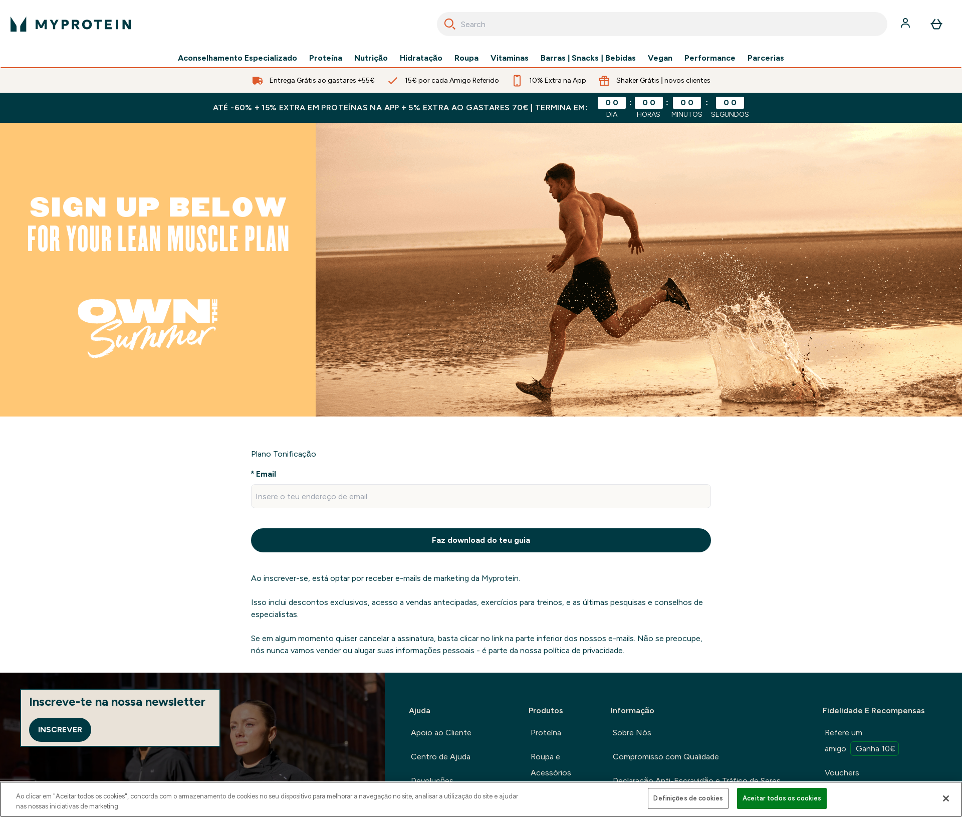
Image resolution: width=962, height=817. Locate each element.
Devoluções (432, 780)
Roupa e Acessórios (551, 764)
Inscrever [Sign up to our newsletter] (60, 729)
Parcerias (766, 58)
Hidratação (421, 58)
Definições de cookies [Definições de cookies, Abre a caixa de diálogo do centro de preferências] (688, 798)
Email (266, 474)
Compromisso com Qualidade (666, 756)
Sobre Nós (632, 732)
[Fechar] (946, 798)
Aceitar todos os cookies (782, 798)
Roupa (466, 58)
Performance (710, 58)
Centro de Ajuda (440, 756)
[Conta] (906, 24)
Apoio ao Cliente (441, 732)
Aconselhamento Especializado (237, 58)
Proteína (325, 58)
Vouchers (842, 772)
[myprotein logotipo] (71, 24)
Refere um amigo (862, 742)
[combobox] (662, 24)
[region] (481, 799)
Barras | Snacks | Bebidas (588, 58)
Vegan (660, 58)
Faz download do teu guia (481, 540)
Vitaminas (510, 58)
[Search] (450, 24)
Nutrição (371, 58)
